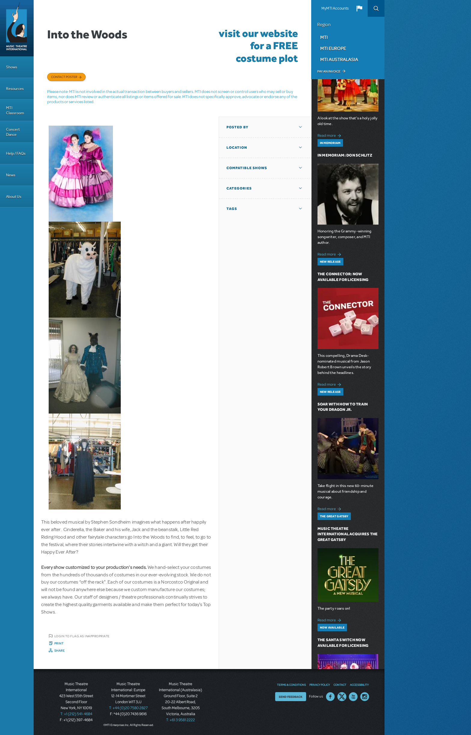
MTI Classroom (15, 110)
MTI (324, 37)
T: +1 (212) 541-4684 (76, 714)
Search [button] (376, 8)
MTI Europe (333, 48)
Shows (11, 67)
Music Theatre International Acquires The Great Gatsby (348, 534)
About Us (13, 196)
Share (59, 650)
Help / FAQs (16, 153)
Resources (15, 88)
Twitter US (341, 696)
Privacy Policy (319, 684)
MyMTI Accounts (335, 8)
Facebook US (330, 696)
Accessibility (359, 684)
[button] (359, 8)
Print (59, 643)
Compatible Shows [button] (246, 168)
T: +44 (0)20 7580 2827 (128, 708)
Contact (339, 684)
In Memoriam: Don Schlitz (345, 155)
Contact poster (64, 77)
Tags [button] (231, 209)
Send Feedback (290, 696)
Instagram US (364, 696)
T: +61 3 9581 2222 (180, 720)
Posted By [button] (237, 127)
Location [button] (236, 147)
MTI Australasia (339, 59)
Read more (330, 135)
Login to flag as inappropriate (82, 636)
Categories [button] (239, 188)
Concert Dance (13, 132)
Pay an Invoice (328, 71)
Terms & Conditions (291, 684)
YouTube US (353, 696)
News (10, 175)
